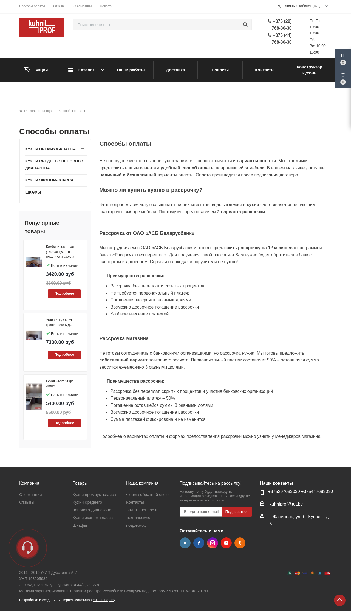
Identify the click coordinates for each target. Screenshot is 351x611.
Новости (106, 6)
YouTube (226, 542)
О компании (82, 6)
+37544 (308, 491)
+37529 (275, 491)
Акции (36, 69)
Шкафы (33, 192)
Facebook (198, 542)
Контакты (264, 70)
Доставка (175, 70)
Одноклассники (239, 542)
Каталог (81, 70)
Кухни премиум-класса (50, 149)
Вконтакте (185, 542)
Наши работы (131, 70)
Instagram (212, 542)
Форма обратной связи (148, 494)
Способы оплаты (32, 6)
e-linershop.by (104, 600)
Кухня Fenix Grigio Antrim (59, 383)
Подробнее (64, 293)
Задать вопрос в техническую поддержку (141, 518)
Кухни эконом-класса (49, 180)
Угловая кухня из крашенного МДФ (59, 322)
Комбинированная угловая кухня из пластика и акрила (60, 252)
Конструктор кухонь (309, 70)
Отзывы (59, 6)
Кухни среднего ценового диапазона (54, 164)
